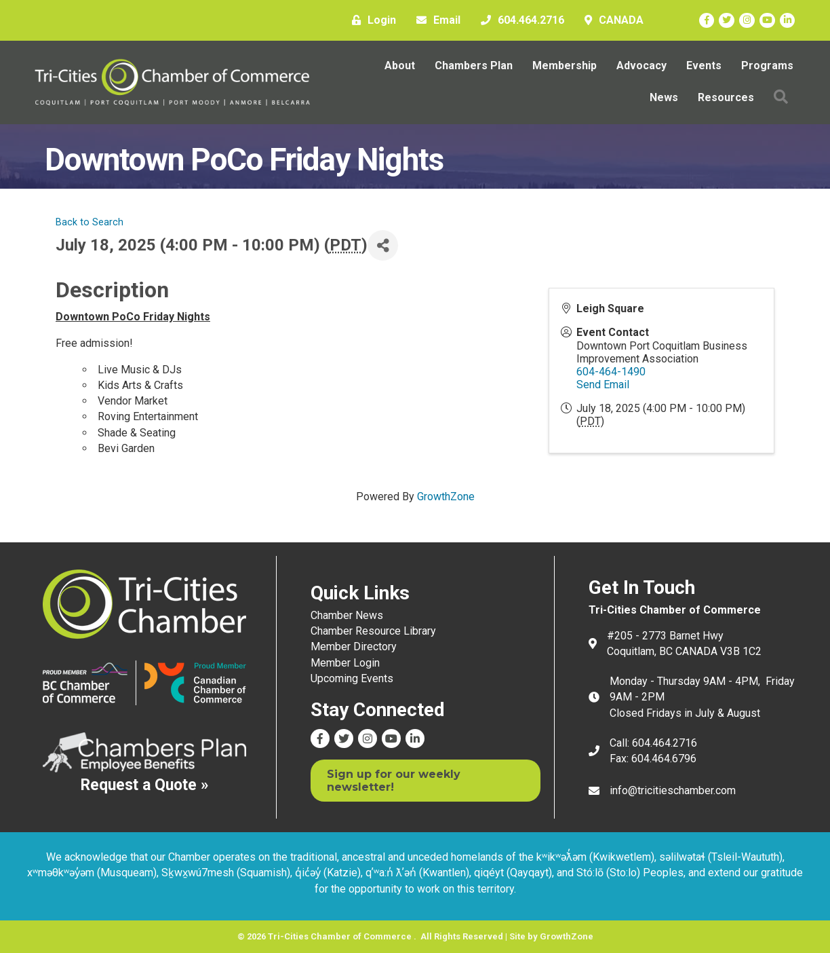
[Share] (383, 245)
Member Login (345, 662)
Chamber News (347, 615)
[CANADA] (611, 20)
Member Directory (354, 646)
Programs (767, 65)
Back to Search (89, 222)
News (664, 97)
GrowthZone (446, 496)
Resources (726, 97)
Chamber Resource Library (373, 630)
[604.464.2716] (519, 20)
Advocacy (641, 65)
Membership (564, 65)
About (399, 65)
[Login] (370, 20)
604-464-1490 (611, 371)
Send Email (602, 384)
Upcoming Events (352, 678)
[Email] (435, 20)
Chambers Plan (474, 65)
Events (704, 65)
